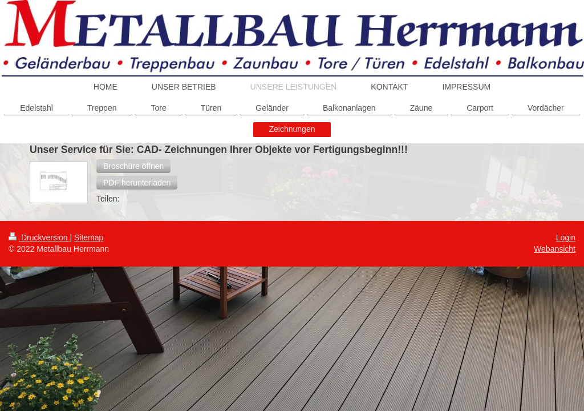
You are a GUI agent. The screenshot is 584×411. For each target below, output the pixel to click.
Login (565, 237)
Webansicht (554, 248)
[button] (133, 166)
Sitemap (88, 237)
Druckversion (39, 237)
